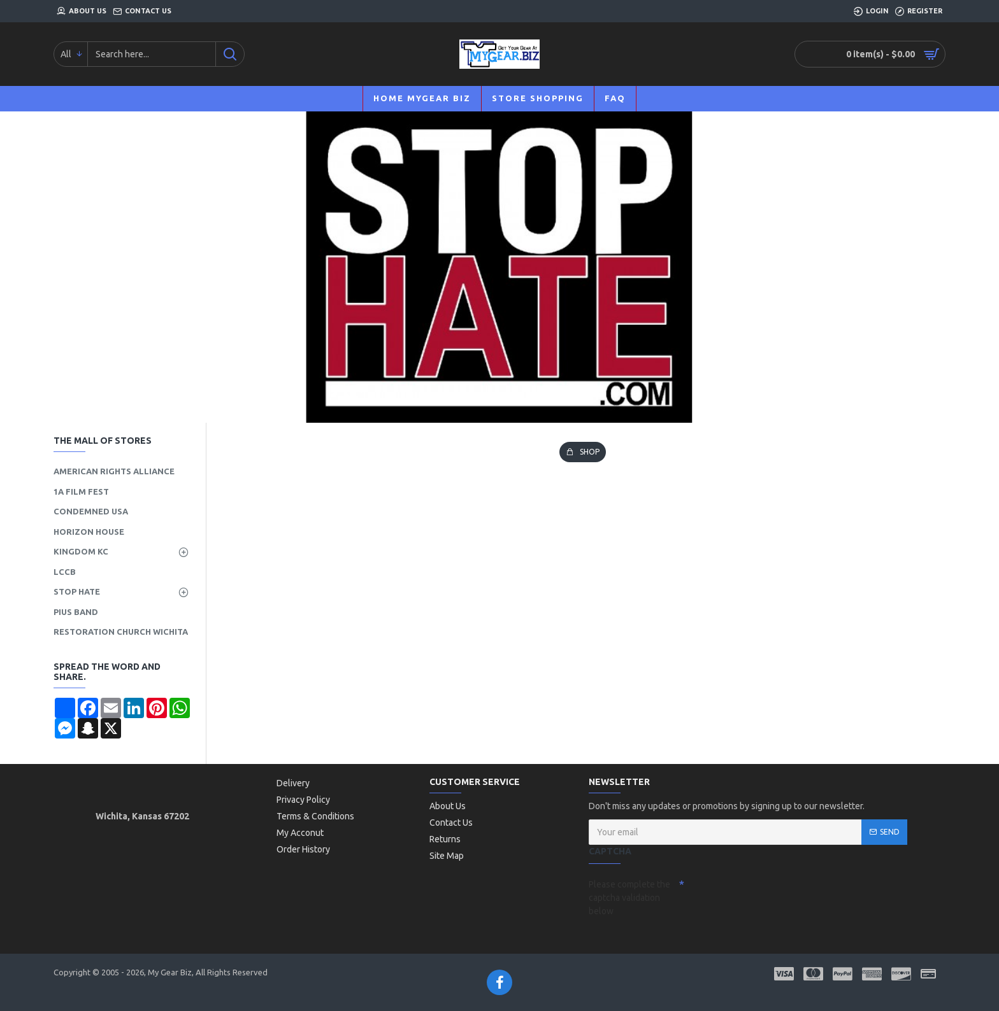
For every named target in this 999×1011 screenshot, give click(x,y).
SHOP (590, 452)
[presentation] (773, 896)
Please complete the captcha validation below (629, 897)
